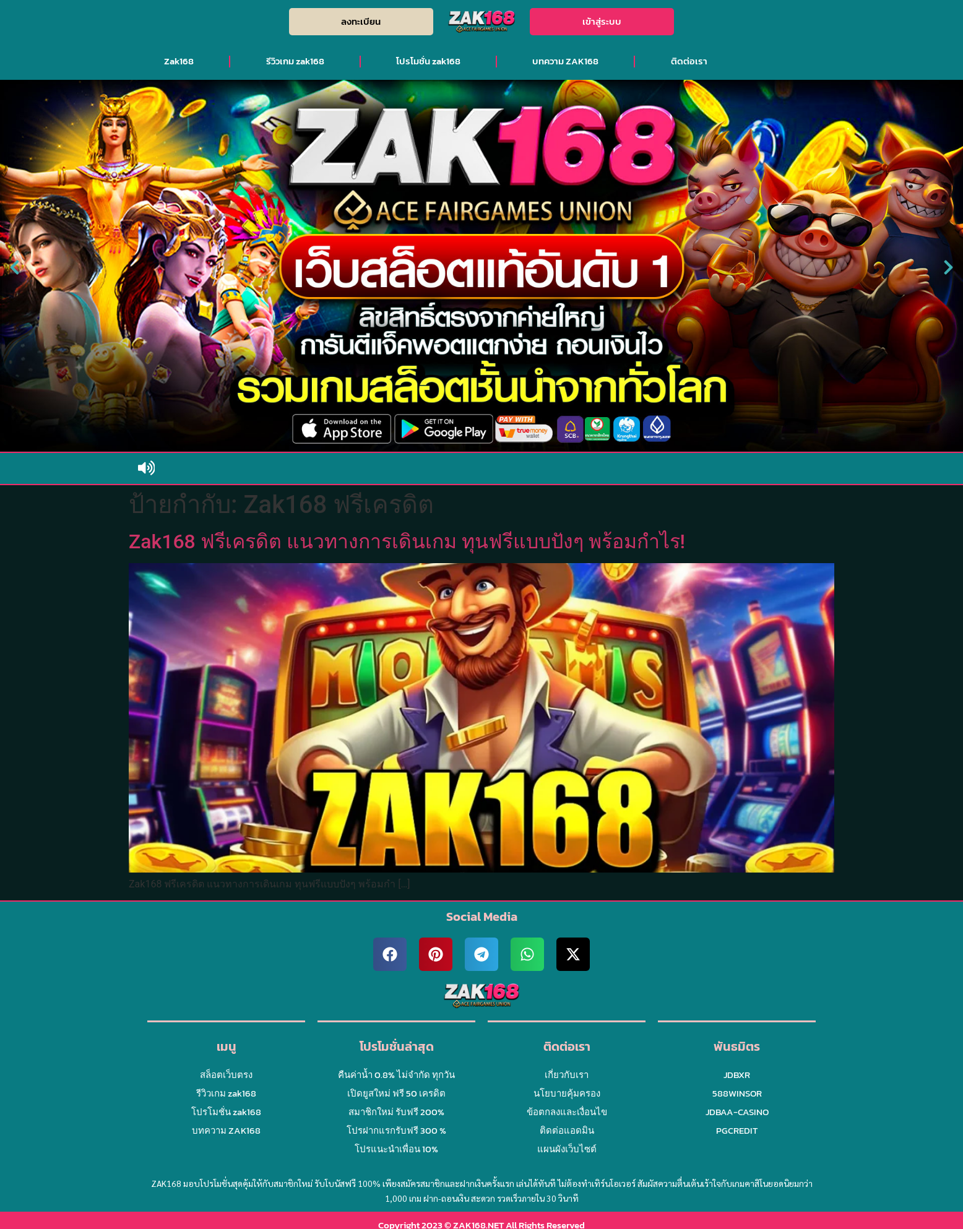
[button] (14, 267)
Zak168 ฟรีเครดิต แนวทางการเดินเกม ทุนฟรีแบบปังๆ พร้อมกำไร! (407, 541)
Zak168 (179, 61)
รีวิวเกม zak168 (295, 61)
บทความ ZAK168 (565, 61)
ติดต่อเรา (689, 61)
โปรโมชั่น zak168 (428, 61)
